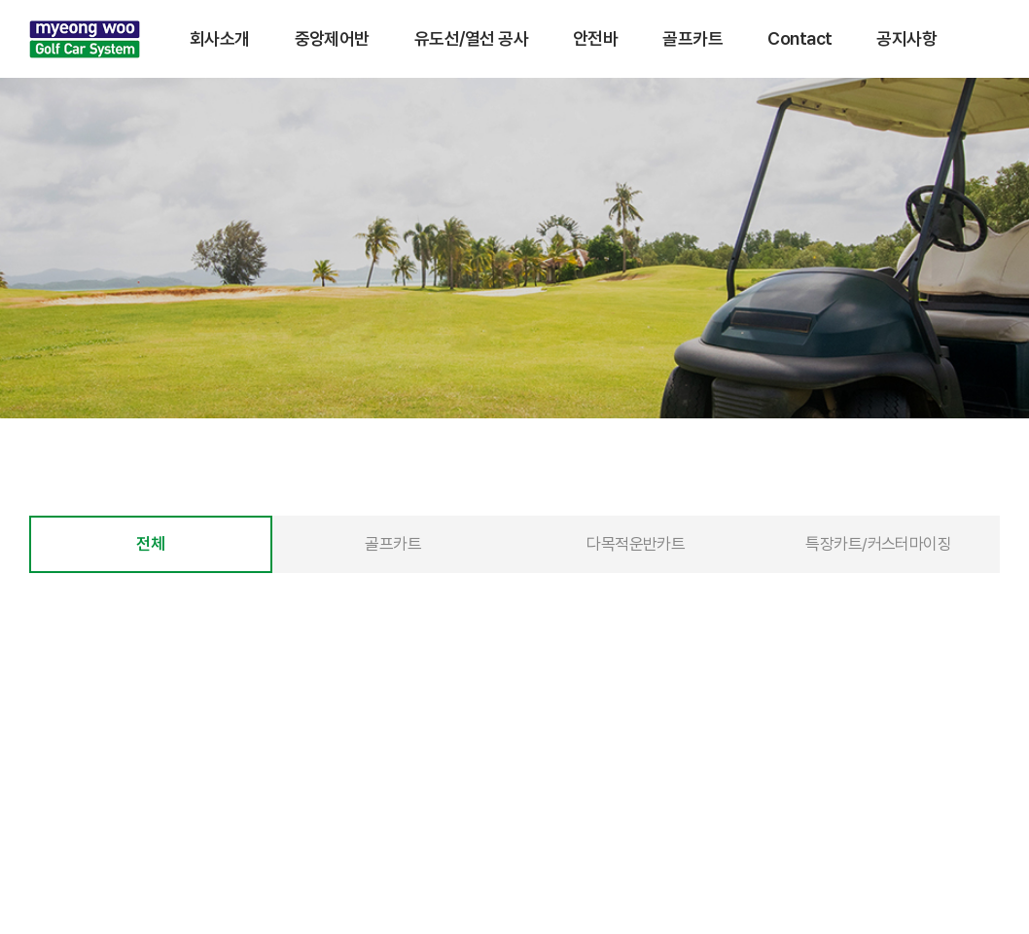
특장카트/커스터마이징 (878, 545)
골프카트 (692, 38)
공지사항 (906, 38)
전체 (150, 545)
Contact (799, 38)
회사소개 (220, 38)
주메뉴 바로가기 (0, 0)
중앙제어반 (332, 38)
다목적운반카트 (635, 545)
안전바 (595, 38)
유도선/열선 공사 (471, 38)
